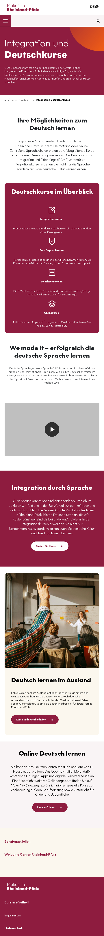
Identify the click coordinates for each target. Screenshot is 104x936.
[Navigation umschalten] (5, 21)
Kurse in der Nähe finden (35, 720)
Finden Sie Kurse (50, 546)
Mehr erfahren (50, 807)
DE (94, 7)
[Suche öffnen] (98, 20)
